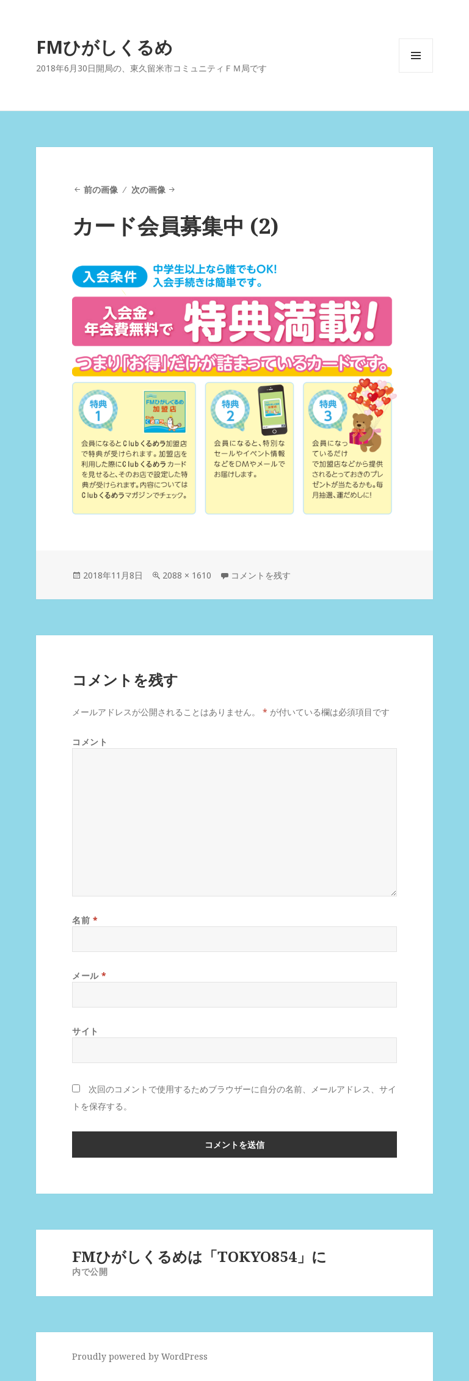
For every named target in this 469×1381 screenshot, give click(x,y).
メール (89, 975)
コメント (89, 742)
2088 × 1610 (186, 575)
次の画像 (148, 189)
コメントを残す (261, 575)
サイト (85, 1031)
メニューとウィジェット (416, 72)
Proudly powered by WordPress (140, 1356)
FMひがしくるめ (104, 47)
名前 (85, 920)
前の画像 (101, 189)
